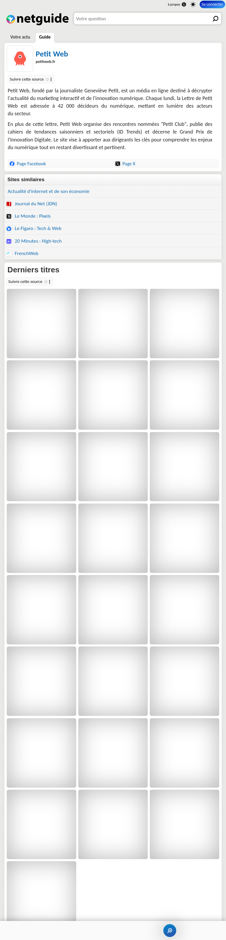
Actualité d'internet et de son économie (48, 191)
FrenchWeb (22, 253)
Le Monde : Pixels (28, 216)
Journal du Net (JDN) (31, 204)
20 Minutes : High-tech (34, 241)
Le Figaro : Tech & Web (34, 228)
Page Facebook (27, 163)
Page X (125, 163)
